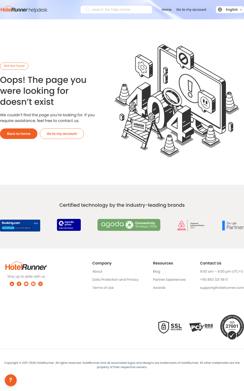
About (97, 271)
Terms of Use (103, 287)
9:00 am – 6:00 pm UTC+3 (221, 271)
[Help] (11, 380)
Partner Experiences (169, 279)
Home (167, 9)
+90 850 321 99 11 (214, 279)
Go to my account (191, 9)
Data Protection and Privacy (115, 279)
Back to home (18, 133)
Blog (156, 271)
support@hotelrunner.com (222, 287)
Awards (159, 287)
